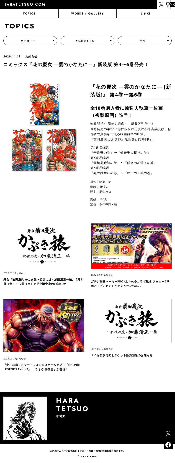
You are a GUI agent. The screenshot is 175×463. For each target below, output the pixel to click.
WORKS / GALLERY (87, 14)
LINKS (146, 14)
